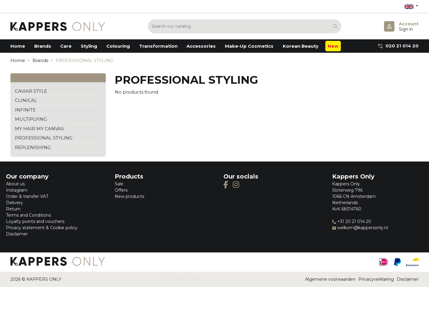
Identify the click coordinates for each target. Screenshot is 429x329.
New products (129, 196)
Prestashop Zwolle (183, 279)
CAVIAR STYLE (31, 91)
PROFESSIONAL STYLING (43, 138)
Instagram (16, 190)
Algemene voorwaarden (330, 279)
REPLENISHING (33, 147)
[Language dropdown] (411, 6)
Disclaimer (17, 234)
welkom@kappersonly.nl (360, 227)
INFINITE (25, 110)
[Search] (244, 26)
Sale (119, 184)
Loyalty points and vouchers (35, 221)
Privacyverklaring (376, 279)
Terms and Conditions (28, 215)
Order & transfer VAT (27, 196)
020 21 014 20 (398, 46)
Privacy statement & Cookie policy (41, 227)
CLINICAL (26, 100)
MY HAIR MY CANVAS (39, 128)
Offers (121, 190)
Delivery (14, 202)
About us (15, 184)
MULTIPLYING (31, 119)
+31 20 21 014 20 (351, 221)
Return (13, 209)
